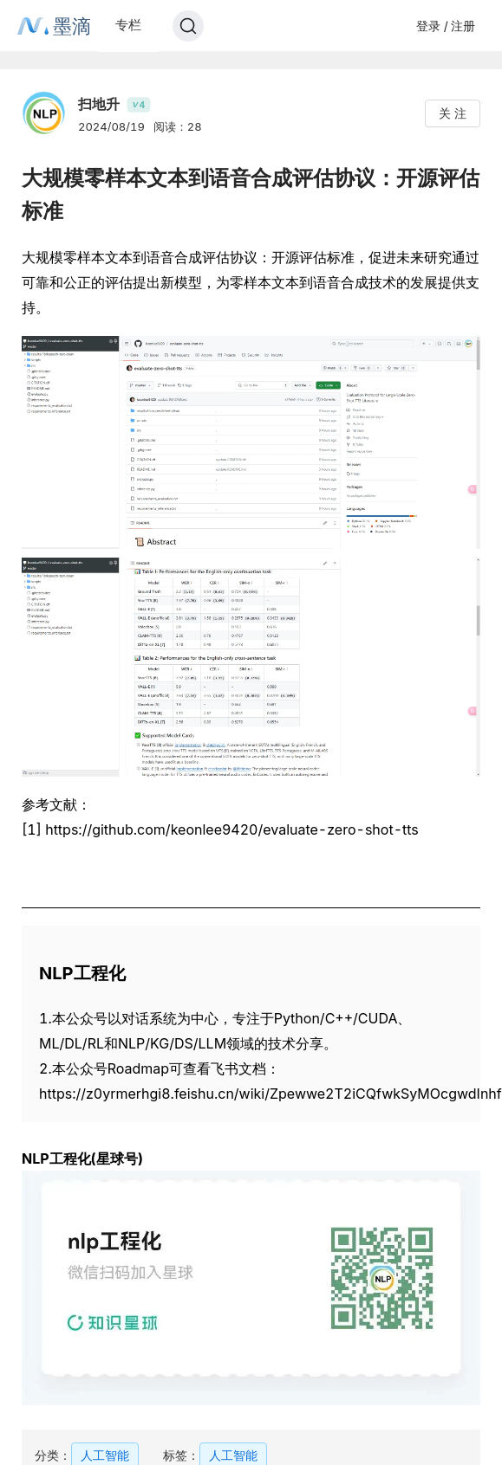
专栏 (128, 24)
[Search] (188, 26)
